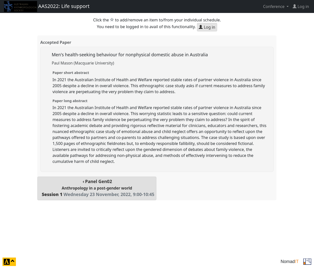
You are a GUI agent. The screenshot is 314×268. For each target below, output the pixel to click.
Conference (274, 6)
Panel (97, 188)
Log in (207, 27)
